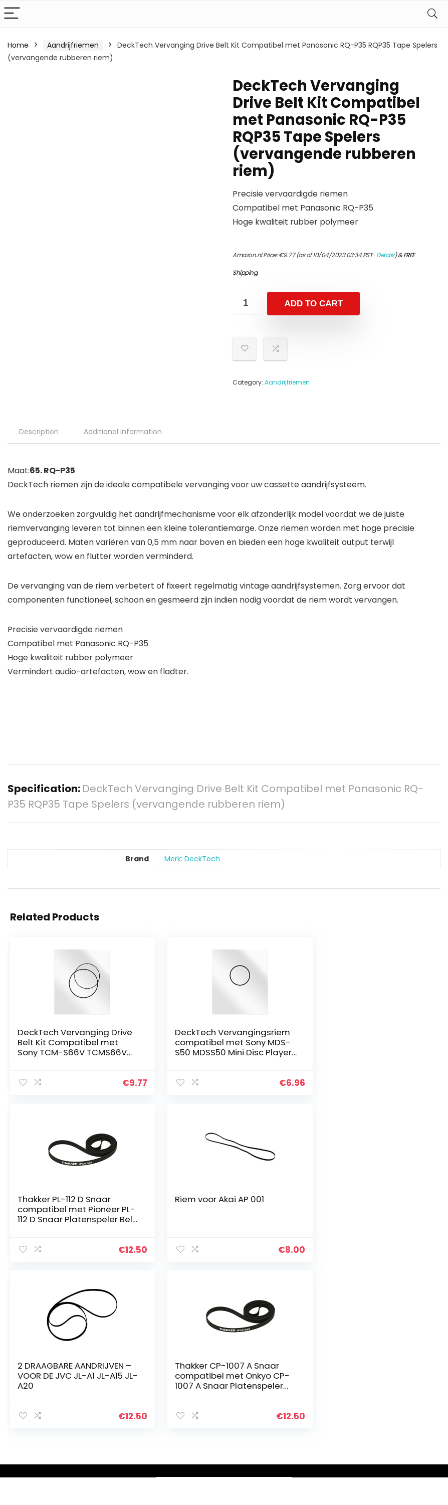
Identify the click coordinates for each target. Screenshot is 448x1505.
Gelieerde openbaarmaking (405, 1388)
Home (18, 45)
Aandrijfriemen (73, 45)
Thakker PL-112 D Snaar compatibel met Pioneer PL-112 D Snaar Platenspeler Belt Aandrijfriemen (363, 1052)
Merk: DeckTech (192, 859)
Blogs (314, 1375)
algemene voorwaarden (398, 1365)
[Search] (432, 14)
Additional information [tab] (123, 432)
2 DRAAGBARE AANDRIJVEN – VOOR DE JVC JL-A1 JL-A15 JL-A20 (218, 1208)
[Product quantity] (246, 303)
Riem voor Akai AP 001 (62, 1198)
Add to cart (313, 303)
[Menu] (12, 14)
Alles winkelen (329, 1361)
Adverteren (324, 1417)
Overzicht (322, 1389)
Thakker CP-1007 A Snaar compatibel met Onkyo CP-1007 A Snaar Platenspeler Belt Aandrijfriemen (364, 1218)
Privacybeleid (398, 1347)
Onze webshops (333, 1403)
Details (385, 255)
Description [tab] (39, 432)
